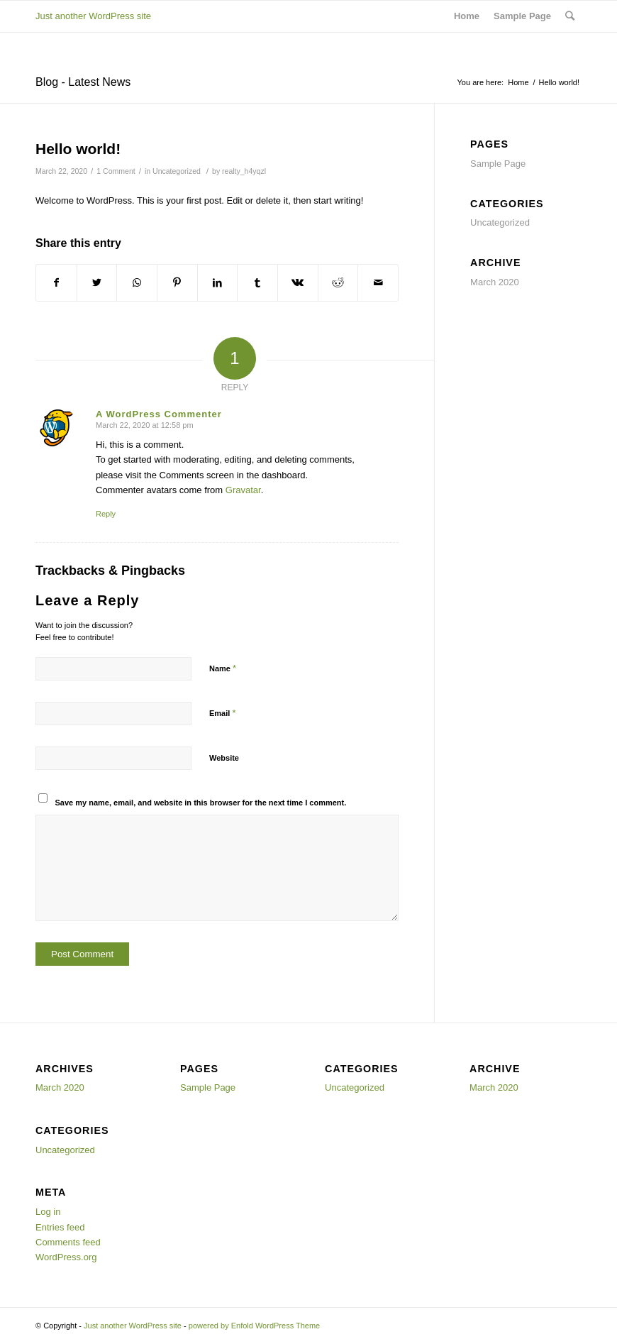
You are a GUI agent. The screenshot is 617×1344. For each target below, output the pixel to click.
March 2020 (494, 282)
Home (466, 16)
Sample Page (522, 16)
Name (222, 668)
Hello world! (78, 149)
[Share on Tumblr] (257, 283)
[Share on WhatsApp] (137, 283)
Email (222, 712)
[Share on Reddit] (338, 283)
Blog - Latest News (82, 82)
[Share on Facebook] (56, 283)
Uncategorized (176, 171)
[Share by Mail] (378, 283)
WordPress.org (65, 1257)
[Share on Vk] (298, 283)
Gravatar (243, 490)
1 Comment (115, 171)
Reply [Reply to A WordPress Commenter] (106, 513)
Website (224, 758)
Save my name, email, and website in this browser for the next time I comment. (201, 802)
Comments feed (68, 1242)
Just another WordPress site (93, 16)
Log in (47, 1211)
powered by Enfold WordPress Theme (254, 1325)
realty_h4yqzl (244, 171)
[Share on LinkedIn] (218, 283)
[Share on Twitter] (97, 283)
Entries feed (59, 1227)
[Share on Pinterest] (177, 283)
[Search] (570, 16)
